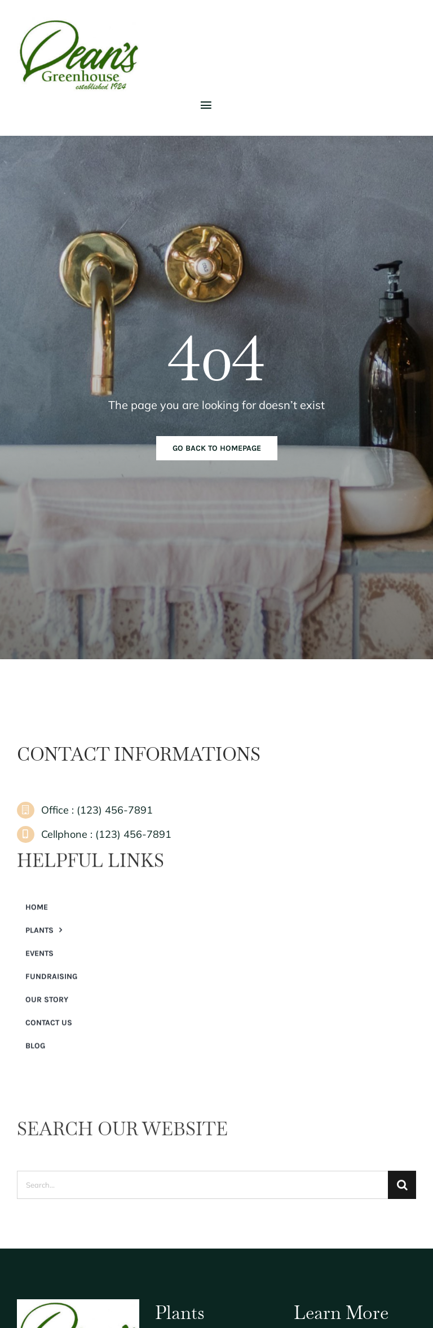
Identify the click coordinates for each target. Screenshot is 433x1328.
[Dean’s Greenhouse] (79, 22)
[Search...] (202, 1190)
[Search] (402, 1190)
